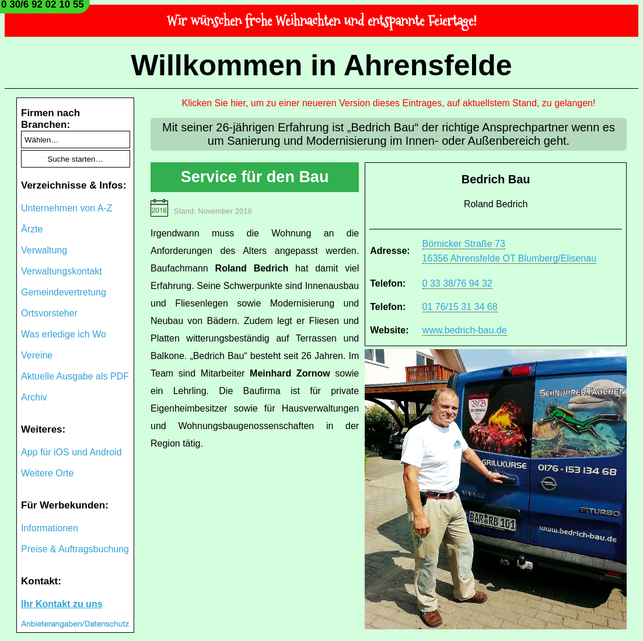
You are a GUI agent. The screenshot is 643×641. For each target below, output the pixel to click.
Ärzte (32, 229)
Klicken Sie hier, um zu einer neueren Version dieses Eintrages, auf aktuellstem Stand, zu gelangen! (389, 103)
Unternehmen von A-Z (67, 208)
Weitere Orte (47, 473)
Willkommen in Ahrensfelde (321, 65)
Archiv (34, 397)
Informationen (49, 528)
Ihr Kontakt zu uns (62, 604)
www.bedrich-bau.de (464, 330)
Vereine (37, 355)
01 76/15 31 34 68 (460, 307)
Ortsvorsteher (49, 313)
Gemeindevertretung (63, 292)
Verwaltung (44, 250)
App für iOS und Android (71, 452)
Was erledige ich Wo (63, 334)
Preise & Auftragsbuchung (75, 549)
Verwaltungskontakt (61, 271)
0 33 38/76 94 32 (457, 283)
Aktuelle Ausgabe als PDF (75, 376)
